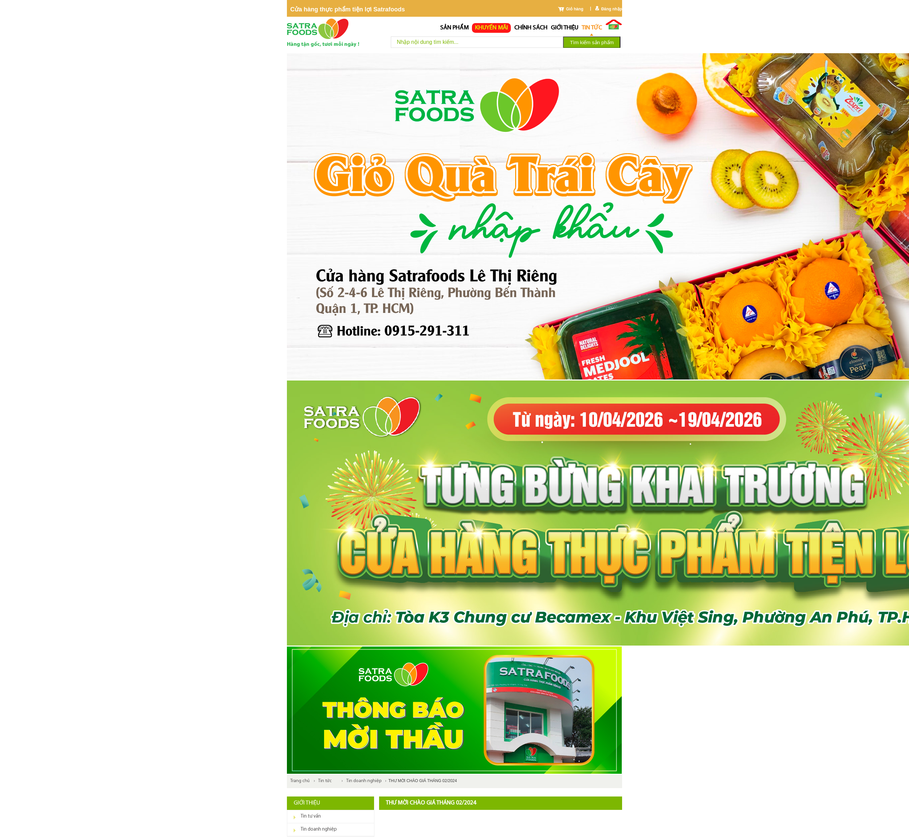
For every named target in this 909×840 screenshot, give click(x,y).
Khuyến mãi (491, 28)
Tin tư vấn (311, 816)
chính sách (530, 28)
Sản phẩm (454, 28)
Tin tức (592, 28)
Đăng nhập (611, 9)
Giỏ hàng (575, 9)
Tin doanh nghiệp (364, 780)
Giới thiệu (564, 28)
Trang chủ (300, 780)
